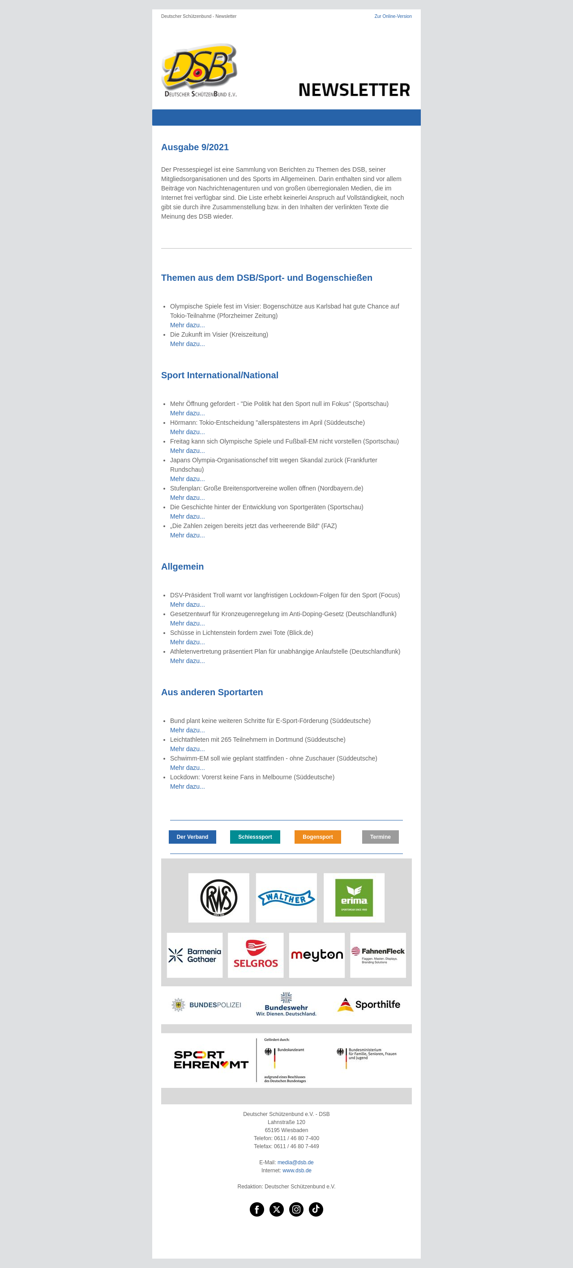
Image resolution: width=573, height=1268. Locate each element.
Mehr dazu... (187, 325)
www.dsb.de (297, 1170)
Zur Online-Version (393, 16)
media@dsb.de (296, 1162)
